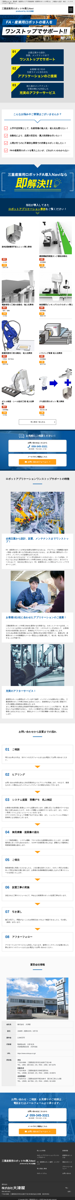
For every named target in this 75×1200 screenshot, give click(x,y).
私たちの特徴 (43, 1151)
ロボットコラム (44, 1171)
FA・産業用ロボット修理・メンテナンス (49, 1162)
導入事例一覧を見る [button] (43, 422)
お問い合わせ (67, 1171)
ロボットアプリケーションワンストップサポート (50, 1156)
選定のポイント (68, 1161)
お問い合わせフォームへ (37, 462)
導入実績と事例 (44, 1167)
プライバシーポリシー (68, 1166)
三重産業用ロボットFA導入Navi (18, 10)
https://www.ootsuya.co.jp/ (26, 1054)
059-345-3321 (37, 447)
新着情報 (66, 1151)
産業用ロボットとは (68, 1156)
